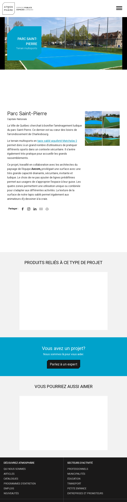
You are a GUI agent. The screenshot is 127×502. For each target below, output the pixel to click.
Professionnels (77, 469)
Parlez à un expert (63, 364)
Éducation (73, 478)
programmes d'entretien (20, 483)
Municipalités (76, 473)
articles (9, 473)
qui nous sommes (15, 469)
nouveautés (11, 493)
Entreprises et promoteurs (85, 493)
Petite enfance (76, 488)
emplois (9, 488)
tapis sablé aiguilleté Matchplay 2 (57, 140)
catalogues (11, 478)
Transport (74, 483)
